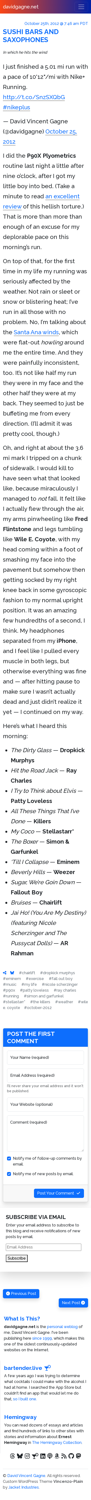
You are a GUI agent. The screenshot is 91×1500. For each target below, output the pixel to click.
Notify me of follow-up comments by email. (47, 1161)
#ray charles (65, 990)
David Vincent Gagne (26, 1475)
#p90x (9, 990)
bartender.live (27, 1368)
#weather (64, 1002)
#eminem (12, 978)
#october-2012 (38, 1007)
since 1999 (42, 1338)
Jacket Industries (23, 1487)
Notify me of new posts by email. (43, 1174)
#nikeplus (16, 107)
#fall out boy (61, 978)
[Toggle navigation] (81, 7)
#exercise (35, 978)
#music (10, 984)
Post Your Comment (59, 1193)
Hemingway (20, 1417)
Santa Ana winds (36, 332)
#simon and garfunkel (44, 996)
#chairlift (27, 973)
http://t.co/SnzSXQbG (34, 97)
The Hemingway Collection (57, 1442)
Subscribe (17, 1258)
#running (11, 996)
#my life (29, 984)
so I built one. (25, 1399)
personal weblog (62, 1326)
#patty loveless (34, 990)
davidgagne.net (21, 7)
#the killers (40, 1002)
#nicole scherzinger (60, 984)
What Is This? (22, 1318)
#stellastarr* (14, 1002)
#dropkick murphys (57, 973)
